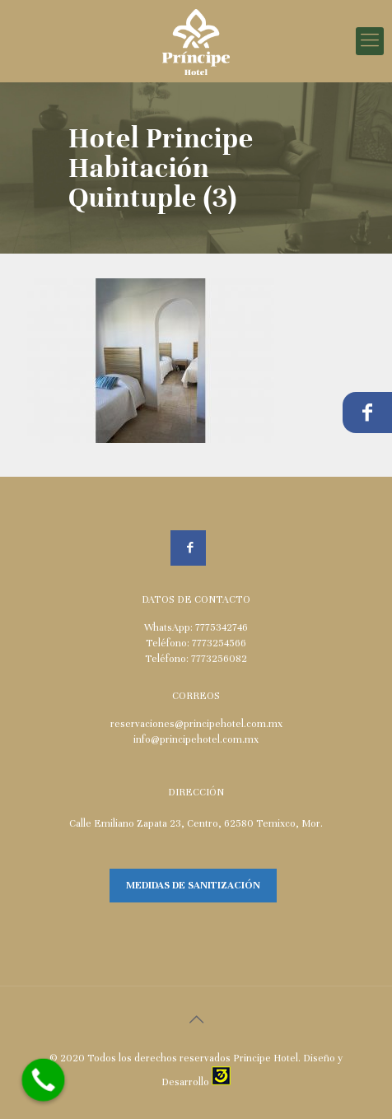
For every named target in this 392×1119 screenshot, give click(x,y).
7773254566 (219, 643)
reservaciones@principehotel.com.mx (196, 724)
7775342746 (221, 627)
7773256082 (219, 658)
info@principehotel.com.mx (196, 739)
